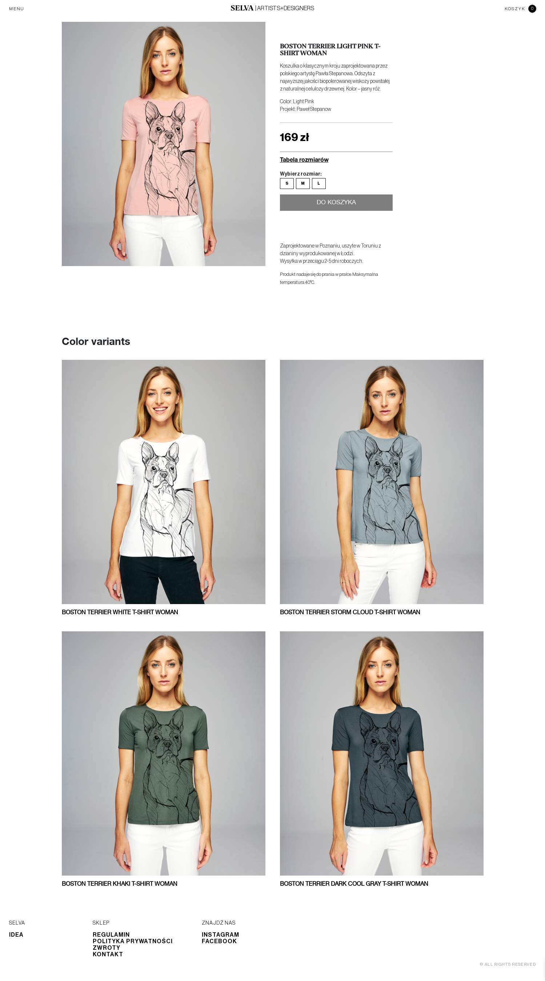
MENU (16, 9)
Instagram (220, 934)
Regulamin (111, 934)
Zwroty (106, 947)
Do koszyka (336, 203)
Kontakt (108, 954)
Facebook (219, 941)
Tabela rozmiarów (304, 159)
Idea (16, 934)
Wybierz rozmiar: (300, 174)
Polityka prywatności (133, 941)
